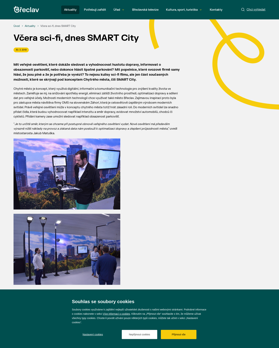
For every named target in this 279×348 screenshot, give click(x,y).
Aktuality (70, 10)
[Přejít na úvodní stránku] (26, 9)
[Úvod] (17, 26)
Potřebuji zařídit (95, 10)
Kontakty (216, 10)
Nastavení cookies (93, 334)
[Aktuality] (30, 26)
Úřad (119, 10)
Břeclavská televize (145, 10)
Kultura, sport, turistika (184, 10)
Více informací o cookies (116, 313)
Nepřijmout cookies (139, 334)
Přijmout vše (178, 334)
